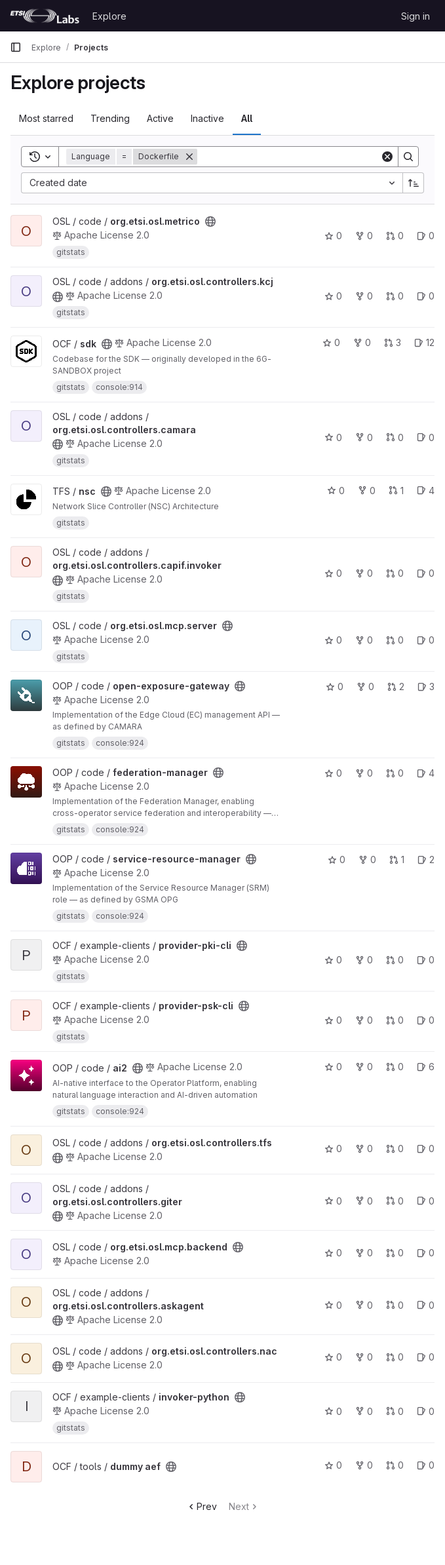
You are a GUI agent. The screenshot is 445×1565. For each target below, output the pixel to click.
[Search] (288, 156)
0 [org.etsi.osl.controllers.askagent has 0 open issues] (426, 1305)
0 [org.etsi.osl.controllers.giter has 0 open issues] (426, 1201)
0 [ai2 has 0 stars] (333, 1066)
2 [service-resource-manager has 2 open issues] (426, 859)
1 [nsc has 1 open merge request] (396, 490)
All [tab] (246, 118)
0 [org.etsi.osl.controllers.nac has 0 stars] (333, 1356)
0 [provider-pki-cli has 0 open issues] (426, 959)
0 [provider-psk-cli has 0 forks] (364, 1020)
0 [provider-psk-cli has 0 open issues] (426, 1020)
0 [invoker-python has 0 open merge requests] (395, 1411)
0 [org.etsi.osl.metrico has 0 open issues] (426, 235)
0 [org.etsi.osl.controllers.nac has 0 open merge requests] (395, 1356)
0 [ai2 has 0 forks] (364, 1066)
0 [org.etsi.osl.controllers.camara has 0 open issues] (426, 437)
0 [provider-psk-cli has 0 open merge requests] (395, 1020)
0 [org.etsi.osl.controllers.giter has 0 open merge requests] (395, 1201)
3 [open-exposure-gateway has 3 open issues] (426, 686)
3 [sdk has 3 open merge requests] (392, 342)
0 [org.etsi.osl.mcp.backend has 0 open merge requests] (395, 1252)
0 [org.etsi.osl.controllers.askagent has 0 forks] (364, 1305)
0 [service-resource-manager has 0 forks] (367, 859)
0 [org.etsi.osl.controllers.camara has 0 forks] (364, 437)
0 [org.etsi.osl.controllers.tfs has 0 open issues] (426, 1148)
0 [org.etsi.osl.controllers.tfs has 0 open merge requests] (395, 1148)
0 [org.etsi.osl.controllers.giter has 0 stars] (333, 1201)
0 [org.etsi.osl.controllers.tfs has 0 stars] (333, 1148)
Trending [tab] (110, 118)
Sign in (415, 16)
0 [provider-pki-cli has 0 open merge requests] (395, 959)
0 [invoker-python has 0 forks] (364, 1411)
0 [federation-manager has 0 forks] (364, 773)
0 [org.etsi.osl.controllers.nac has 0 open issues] (426, 1356)
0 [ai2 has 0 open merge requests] (395, 1066)
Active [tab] (160, 118)
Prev (201, 1506)
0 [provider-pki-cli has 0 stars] (333, 959)
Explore (109, 16)
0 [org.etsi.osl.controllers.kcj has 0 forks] (364, 295)
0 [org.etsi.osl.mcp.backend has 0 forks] (364, 1252)
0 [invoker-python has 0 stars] (333, 1411)
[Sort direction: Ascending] (413, 182)
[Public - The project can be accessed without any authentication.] (210, 221)
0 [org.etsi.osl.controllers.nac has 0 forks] (364, 1356)
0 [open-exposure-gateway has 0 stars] (334, 686)
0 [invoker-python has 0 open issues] (426, 1411)
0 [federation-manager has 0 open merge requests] (395, 773)
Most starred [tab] (46, 118)
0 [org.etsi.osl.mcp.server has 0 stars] (333, 640)
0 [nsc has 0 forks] (367, 490)
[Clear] (387, 156)
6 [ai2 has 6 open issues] (426, 1066)
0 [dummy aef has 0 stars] (333, 1465)
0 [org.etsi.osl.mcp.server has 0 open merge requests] (395, 640)
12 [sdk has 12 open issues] (424, 342)
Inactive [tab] (207, 118)
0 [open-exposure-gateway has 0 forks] (365, 686)
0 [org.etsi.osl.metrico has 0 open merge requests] (395, 235)
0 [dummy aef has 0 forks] (364, 1465)
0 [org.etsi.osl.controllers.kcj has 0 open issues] (426, 295)
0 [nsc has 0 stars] (336, 490)
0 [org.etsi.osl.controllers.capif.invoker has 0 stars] (333, 573)
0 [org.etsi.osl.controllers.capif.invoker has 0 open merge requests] (395, 573)
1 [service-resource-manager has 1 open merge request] (396, 859)
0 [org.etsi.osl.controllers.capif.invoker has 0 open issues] (426, 573)
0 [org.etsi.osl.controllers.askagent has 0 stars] (333, 1305)
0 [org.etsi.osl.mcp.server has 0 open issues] (426, 640)
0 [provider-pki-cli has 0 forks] (364, 959)
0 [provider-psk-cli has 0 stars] (333, 1020)
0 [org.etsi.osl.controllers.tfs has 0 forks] (364, 1148)
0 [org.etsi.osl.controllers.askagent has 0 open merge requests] (395, 1305)
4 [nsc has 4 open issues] (426, 490)
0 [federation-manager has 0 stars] (333, 773)
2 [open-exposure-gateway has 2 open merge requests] (395, 686)
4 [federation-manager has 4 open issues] (426, 773)
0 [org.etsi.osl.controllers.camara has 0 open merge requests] (395, 437)
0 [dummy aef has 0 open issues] (426, 1465)
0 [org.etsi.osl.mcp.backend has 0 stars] (333, 1252)
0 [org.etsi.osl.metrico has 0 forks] (364, 235)
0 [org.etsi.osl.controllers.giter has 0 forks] (364, 1201)
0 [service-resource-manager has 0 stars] (336, 859)
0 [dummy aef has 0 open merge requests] (395, 1465)
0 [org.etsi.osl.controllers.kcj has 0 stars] (333, 295)
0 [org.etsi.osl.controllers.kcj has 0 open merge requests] (395, 295)
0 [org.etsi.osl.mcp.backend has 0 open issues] (426, 1252)
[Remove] (189, 156)
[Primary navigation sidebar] (15, 47)
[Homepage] (44, 15)
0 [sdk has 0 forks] (362, 342)
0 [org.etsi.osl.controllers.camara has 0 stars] (333, 437)
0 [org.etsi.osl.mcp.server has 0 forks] (364, 640)
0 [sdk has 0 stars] (331, 342)
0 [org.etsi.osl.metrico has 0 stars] (333, 235)
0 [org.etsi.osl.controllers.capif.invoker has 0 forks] (364, 573)
